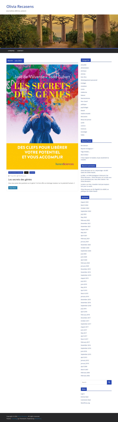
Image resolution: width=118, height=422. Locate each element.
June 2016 (84, 351)
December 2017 (86, 318)
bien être (83, 77)
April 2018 (84, 312)
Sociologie (84, 132)
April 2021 (84, 235)
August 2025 (84, 202)
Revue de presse (86, 120)
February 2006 (85, 372)
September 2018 (86, 305)
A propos (11, 51)
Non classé (84, 101)
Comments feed (86, 400)
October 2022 (85, 208)
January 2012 (85, 360)
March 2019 (84, 293)
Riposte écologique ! (87, 148)
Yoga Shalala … (85, 152)
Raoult (83, 110)
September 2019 (86, 275)
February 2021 (85, 238)
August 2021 (84, 229)
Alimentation (85, 68)
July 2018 (83, 309)
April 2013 (84, 357)
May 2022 (84, 217)
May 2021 (84, 232)
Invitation (84, 86)
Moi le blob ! (84, 155)
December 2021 (86, 223)
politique (83, 104)
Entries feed (84, 397)
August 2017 (84, 327)
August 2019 (84, 278)
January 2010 (85, 363)
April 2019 (84, 290)
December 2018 (86, 299)
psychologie (84, 107)
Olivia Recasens (20, 6)
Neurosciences (85, 98)
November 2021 (86, 226)
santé (82, 123)
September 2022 (86, 211)
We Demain (84, 145)
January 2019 (85, 296)
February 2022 (85, 220)
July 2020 (83, 254)
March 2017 (84, 339)
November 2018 (86, 302)
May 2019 (84, 287)
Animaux (83, 71)
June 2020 (84, 257)
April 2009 (84, 366)
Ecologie (83, 83)
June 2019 (84, 284)
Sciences (32, 172)
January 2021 (85, 242)
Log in (83, 394)
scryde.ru (84, 184)
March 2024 (84, 205)
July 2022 (83, 214)
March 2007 (84, 369)
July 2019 (83, 281)
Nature (83, 95)
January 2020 (85, 266)
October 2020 (85, 248)
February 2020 (85, 263)
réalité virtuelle (85, 113)
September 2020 (86, 251)
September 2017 (86, 324)
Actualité (83, 65)
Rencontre (84, 116)
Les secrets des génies (20, 179)
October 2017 (85, 321)
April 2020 (84, 260)
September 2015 (86, 354)
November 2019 (86, 272)
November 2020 (86, 245)
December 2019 (86, 269)
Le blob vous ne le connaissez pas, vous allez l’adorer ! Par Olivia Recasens (96, 179)
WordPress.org (85, 403)
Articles (83, 74)
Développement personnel (15, 172)
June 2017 (84, 330)
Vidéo (82, 135)
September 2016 (86, 348)
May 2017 (84, 333)
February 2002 (85, 376)
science (83, 126)
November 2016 (86, 345)
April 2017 (84, 336)
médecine (84, 92)
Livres (26, 172)
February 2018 (85, 315)
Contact (20, 51)
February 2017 (85, 342)
